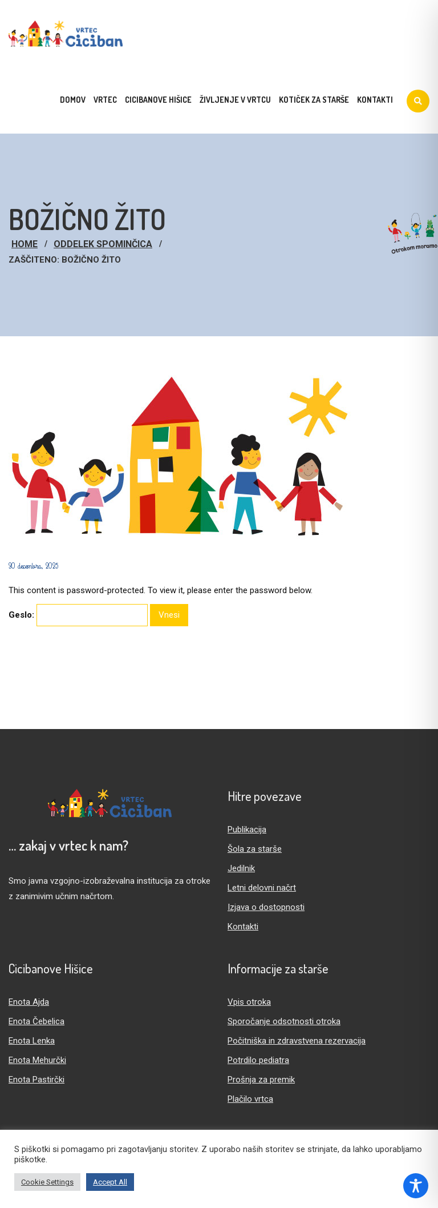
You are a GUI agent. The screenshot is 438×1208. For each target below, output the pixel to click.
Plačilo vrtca (250, 1099)
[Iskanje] (418, 101)
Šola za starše (255, 849)
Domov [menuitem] (73, 99)
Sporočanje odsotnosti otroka (284, 1021)
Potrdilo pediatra (258, 1060)
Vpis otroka (249, 1002)
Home (24, 244)
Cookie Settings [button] (47, 1182)
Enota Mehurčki (37, 1060)
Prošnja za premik (261, 1079)
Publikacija (247, 829)
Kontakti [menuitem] (375, 99)
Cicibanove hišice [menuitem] (158, 99)
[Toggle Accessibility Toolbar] (415, 1185)
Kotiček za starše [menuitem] (314, 99)
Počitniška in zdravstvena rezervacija (297, 1041)
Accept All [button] (110, 1182)
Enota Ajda (29, 1002)
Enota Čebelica (36, 1021)
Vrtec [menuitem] (105, 99)
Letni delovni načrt (262, 888)
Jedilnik (241, 868)
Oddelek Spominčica (103, 244)
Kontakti (243, 926)
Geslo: (78, 615)
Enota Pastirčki (36, 1079)
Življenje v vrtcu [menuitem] (235, 99)
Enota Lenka (32, 1041)
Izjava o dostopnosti (266, 907)
